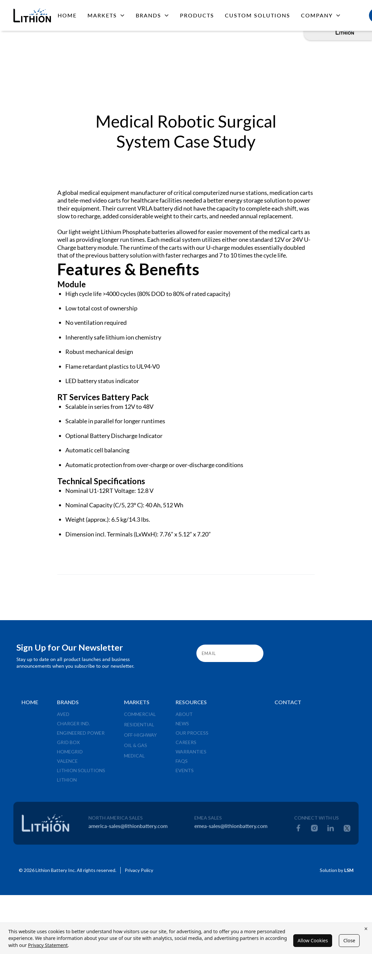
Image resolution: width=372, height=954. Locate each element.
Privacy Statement (48, 945)
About (184, 717)
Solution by (337, 870)
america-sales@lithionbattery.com (128, 828)
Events (185, 773)
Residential (139, 727)
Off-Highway (140, 737)
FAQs (182, 763)
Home (67, 15)
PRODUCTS (197, 15)
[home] (30, 15)
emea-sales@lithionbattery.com (230, 828)
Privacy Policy (139, 870)
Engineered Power (81, 735)
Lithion (67, 782)
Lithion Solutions (81, 773)
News (182, 726)
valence (67, 763)
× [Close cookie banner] (366, 929)
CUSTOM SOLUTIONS (257, 15)
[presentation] (320, 652)
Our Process (192, 735)
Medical (134, 758)
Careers (186, 745)
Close (349, 940)
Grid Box (68, 745)
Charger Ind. (73, 726)
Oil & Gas (135, 748)
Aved (63, 717)
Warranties (191, 754)
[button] (106, 15)
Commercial (140, 717)
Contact (287, 705)
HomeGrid (70, 754)
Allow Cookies (313, 940)
